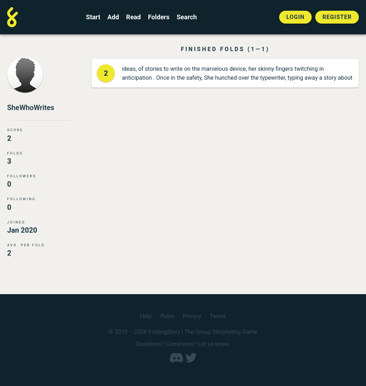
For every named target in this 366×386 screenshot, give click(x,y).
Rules (167, 316)
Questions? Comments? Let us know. (183, 344)
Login (295, 17)
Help (146, 316)
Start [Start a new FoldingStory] (93, 17)
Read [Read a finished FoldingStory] (133, 17)
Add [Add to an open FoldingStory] (113, 17)
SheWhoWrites (30, 107)
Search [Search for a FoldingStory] (187, 17)
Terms (218, 316)
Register (337, 17)
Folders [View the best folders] (158, 17)
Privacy (192, 316)
